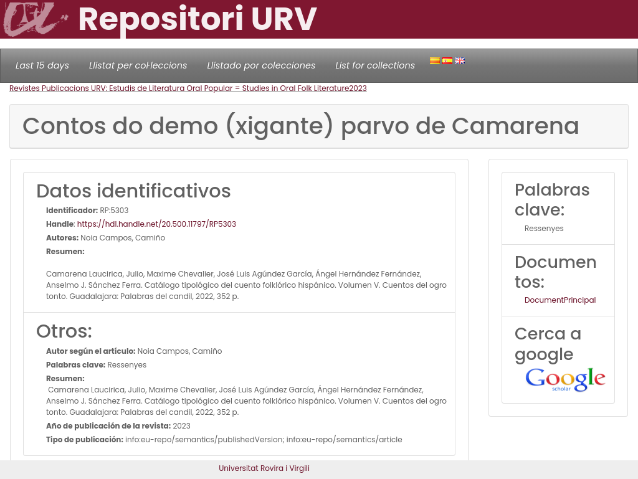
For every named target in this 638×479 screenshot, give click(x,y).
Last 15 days (42, 65)
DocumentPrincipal (560, 300)
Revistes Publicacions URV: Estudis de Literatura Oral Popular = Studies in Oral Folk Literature (179, 88)
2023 (357, 88)
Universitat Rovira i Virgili (264, 468)
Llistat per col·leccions (138, 65)
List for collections (375, 65)
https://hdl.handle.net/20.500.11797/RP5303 (156, 224)
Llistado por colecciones (261, 65)
